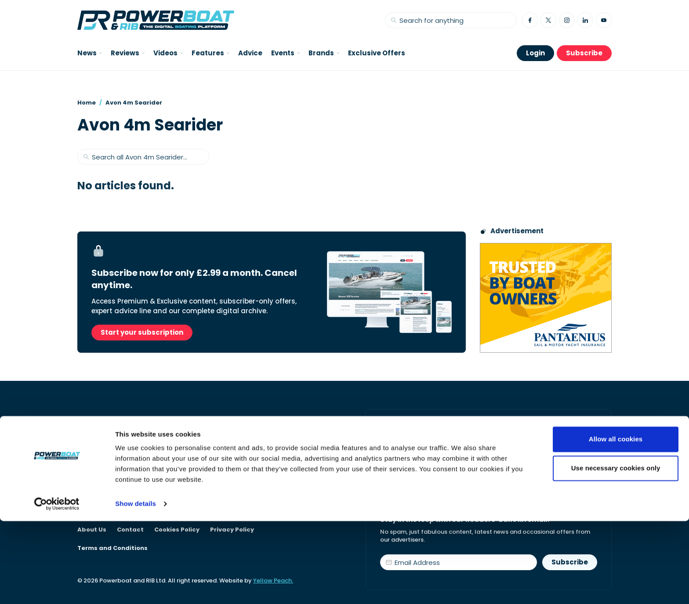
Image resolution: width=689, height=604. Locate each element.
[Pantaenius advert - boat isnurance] (546, 298)
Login (535, 53)
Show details (135, 586)
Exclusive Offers (376, 53)
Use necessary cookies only (615, 550)
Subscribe (584, 53)
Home (86, 102)
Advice (250, 53)
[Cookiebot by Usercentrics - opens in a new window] (56, 586)
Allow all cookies (616, 522)
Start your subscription (142, 332)
